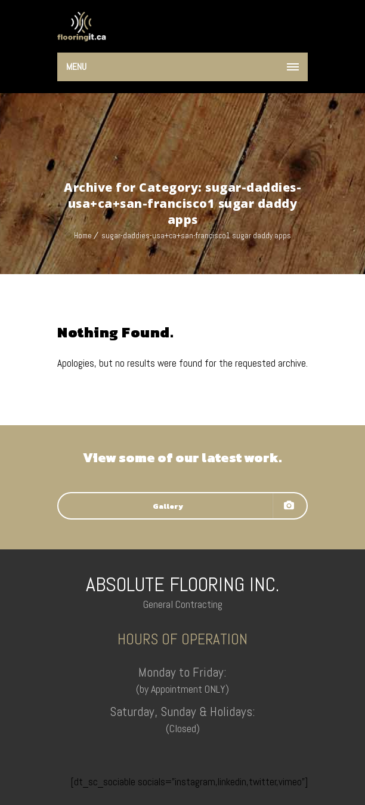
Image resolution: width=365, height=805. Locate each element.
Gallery (224, 505)
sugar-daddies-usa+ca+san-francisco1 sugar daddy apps (196, 236)
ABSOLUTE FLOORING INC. (182, 584)
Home (83, 236)
